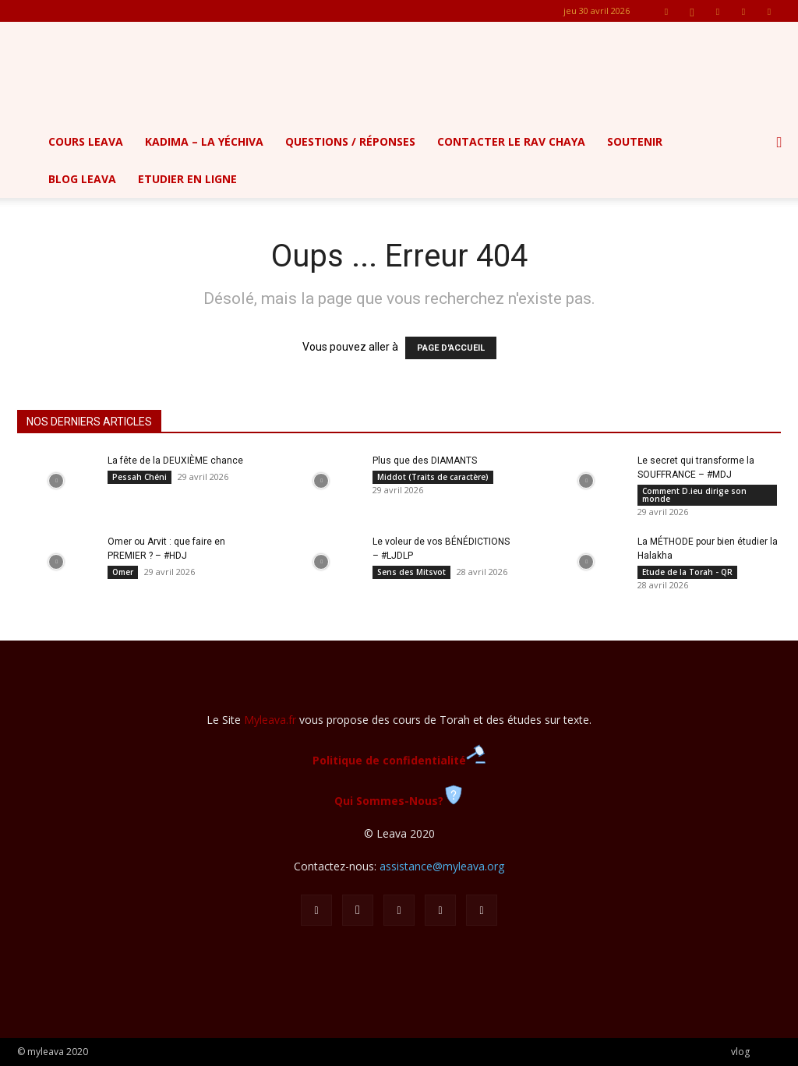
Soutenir (634, 141)
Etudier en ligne (187, 178)
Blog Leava (82, 178)
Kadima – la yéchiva (204, 141)
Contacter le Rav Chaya (511, 141)
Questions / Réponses (350, 141)
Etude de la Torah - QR (687, 572)
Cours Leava (85, 141)
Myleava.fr (270, 719)
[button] (779, 143)
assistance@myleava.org (442, 866)
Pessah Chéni (139, 476)
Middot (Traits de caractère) (433, 476)
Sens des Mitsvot (411, 572)
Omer (122, 572)
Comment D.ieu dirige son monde (694, 494)
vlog (740, 1051)
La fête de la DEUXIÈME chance (175, 460)
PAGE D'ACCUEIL (451, 348)
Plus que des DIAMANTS (425, 460)
